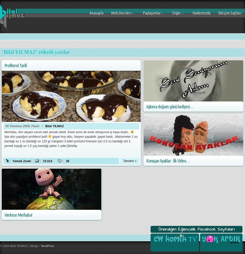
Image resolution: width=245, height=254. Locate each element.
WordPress (47, 246)
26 (67, 161)
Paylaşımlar (151, 15)
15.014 (47, 161)
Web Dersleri (121, 15)
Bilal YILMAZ (54, 126)
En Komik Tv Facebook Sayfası (175, 239)
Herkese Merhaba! (18, 215)
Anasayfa (96, 13)
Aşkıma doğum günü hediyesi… (169, 106)
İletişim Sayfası (229, 13)
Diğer (176, 15)
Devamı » (130, 161)
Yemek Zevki (22, 161)
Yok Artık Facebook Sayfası (220, 239)
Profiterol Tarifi (15, 65)
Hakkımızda (201, 13)
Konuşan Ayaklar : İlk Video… (168, 161)
